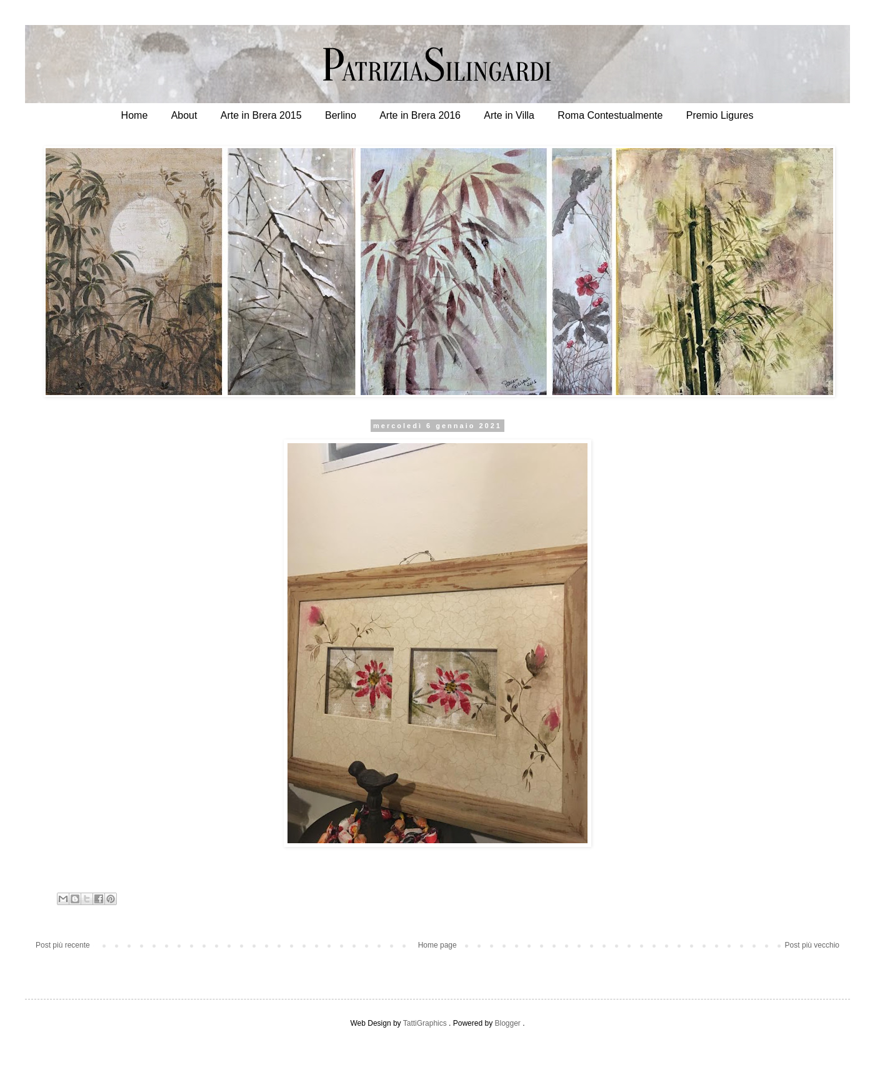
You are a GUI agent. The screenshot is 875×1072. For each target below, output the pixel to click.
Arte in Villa (509, 115)
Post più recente (63, 945)
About (184, 115)
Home (134, 115)
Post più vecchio (812, 945)
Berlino (340, 115)
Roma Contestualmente (610, 115)
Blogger (507, 1023)
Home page (437, 945)
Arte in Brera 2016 (420, 115)
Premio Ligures (720, 115)
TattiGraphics (425, 1023)
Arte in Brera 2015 (261, 115)
